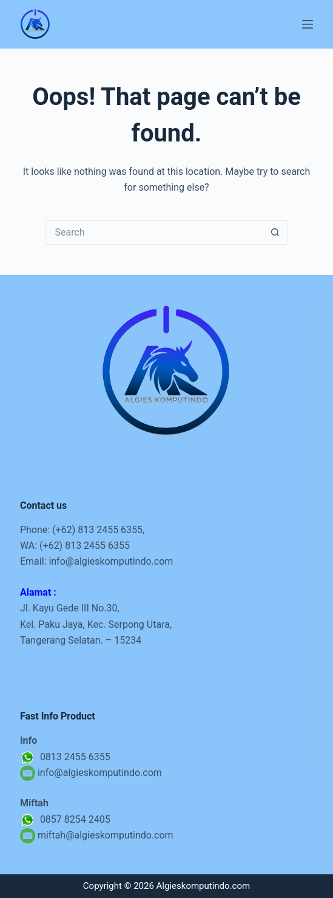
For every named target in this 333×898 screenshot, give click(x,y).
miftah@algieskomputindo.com (105, 835)
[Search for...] (154, 232)
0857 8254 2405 (65, 819)
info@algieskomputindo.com (111, 561)
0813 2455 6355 (65, 757)
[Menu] (307, 24)
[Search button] (275, 232)
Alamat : (38, 592)
